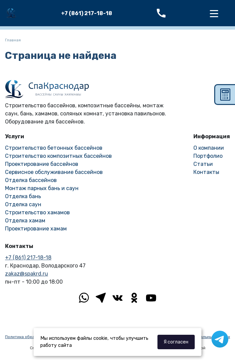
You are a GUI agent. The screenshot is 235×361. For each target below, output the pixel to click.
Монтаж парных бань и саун (42, 188)
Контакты (206, 172)
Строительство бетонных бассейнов (53, 148)
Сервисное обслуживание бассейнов (54, 172)
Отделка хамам (25, 220)
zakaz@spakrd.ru (26, 273)
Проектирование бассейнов (41, 164)
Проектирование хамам (36, 228)
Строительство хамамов (37, 212)
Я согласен (175, 342)
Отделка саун (23, 204)
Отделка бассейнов (31, 180)
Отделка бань (23, 196)
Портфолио (208, 156)
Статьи (203, 164)
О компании (208, 148)
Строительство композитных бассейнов (58, 156)
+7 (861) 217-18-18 (86, 13)
